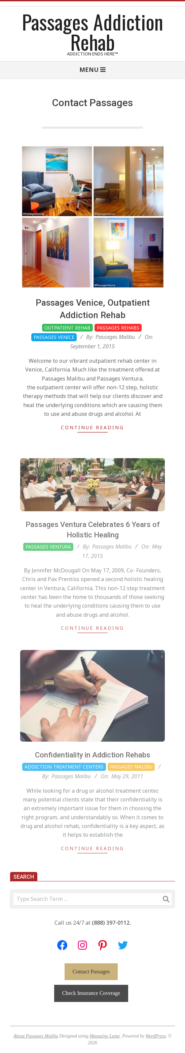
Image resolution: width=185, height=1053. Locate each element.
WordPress (156, 1036)
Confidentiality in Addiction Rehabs (92, 771)
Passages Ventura (48, 563)
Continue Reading (92, 427)
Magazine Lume (104, 1036)
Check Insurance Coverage (91, 993)
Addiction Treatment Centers (64, 783)
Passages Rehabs (118, 327)
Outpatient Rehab (67, 327)
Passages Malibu (131, 783)
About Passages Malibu (35, 1036)
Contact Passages (91, 971)
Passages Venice (54, 337)
